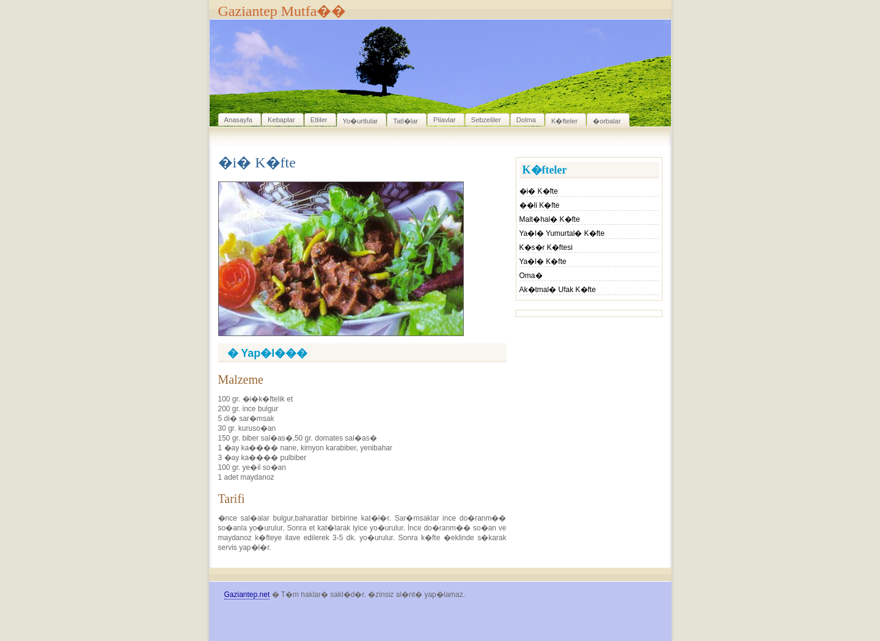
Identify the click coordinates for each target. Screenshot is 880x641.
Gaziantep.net (247, 594)
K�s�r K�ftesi (546, 247)
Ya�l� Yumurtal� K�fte (562, 233)
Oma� (531, 275)
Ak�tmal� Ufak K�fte (557, 289)
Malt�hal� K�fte (549, 219)
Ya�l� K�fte (542, 261)
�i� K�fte (538, 191)
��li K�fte (539, 205)
